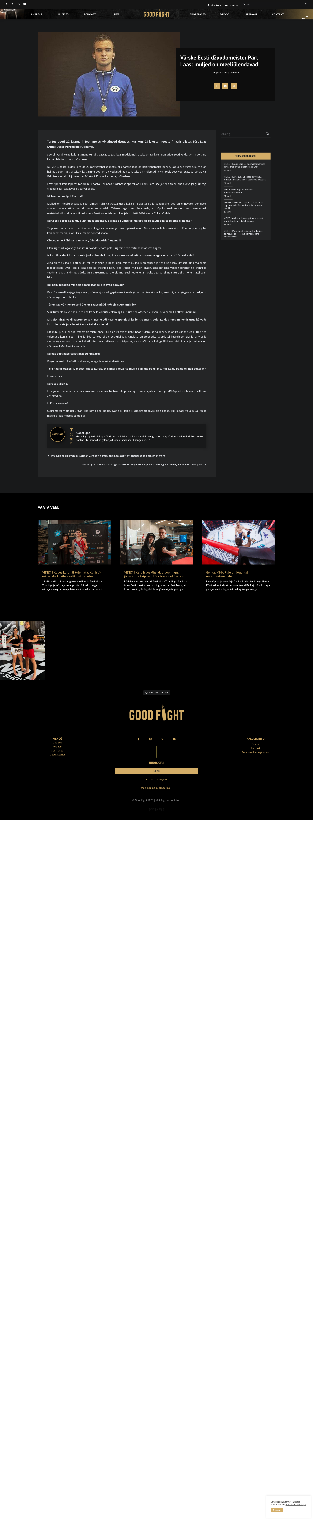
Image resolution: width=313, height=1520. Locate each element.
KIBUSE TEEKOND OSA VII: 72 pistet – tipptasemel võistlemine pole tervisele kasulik (243, 205)
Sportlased (198, 14)
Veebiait (156, 817)
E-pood (224, 14)
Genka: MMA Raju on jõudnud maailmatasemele (238, 191)
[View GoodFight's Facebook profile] (71, 430)
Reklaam (251, 14)
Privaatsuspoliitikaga (296, 1504)
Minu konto (216, 5)
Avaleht (36, 14)
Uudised (63, 14)
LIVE (116, 14)
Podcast (90, 14)
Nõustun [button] (277, 1510)
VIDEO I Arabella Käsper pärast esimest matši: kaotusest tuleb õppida (243, 219)
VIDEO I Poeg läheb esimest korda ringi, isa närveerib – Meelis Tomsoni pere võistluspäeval (243, 233)
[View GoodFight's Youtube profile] (71, 439)
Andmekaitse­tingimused (255, 752)
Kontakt (278, 14)
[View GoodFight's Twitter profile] (71, 434)
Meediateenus (57, 754)
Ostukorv (233, 5)
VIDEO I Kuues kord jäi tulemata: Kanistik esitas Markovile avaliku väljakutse (244, 165)
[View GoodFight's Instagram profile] (71, 443)
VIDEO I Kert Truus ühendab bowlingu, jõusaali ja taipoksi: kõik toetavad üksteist (245, 178)
